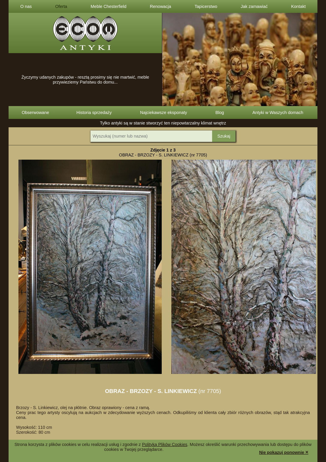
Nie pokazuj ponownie (283, 452)
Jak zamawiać (254, 6)
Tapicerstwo (206, 6)
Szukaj (223, 136)
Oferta (61, 6)
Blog (219, 112)
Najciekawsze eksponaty (163, 112)
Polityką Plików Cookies (164, 444)
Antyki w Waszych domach (277, 112)
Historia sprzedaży (94, 112)
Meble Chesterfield (109, 6)
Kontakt (298, 6)
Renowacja (160, 6)
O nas (26, 6)
